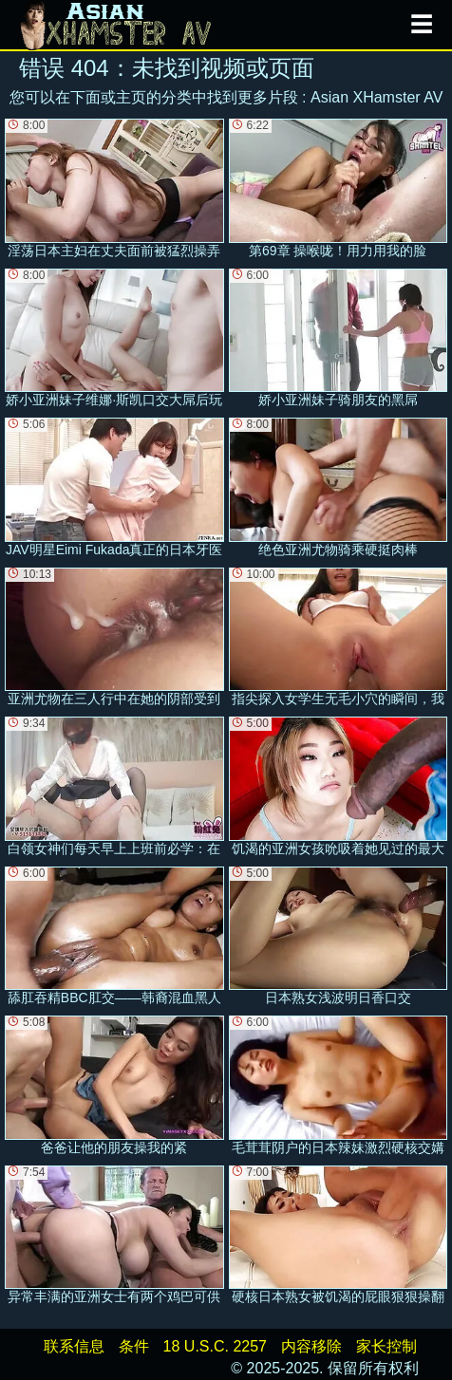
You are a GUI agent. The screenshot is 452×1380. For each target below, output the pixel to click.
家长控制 (386, 1346)
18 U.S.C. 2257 (215, 1346)
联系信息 (74, 1346)
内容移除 (311, 1346)
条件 (134, 1346)
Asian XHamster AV (377, 97)
